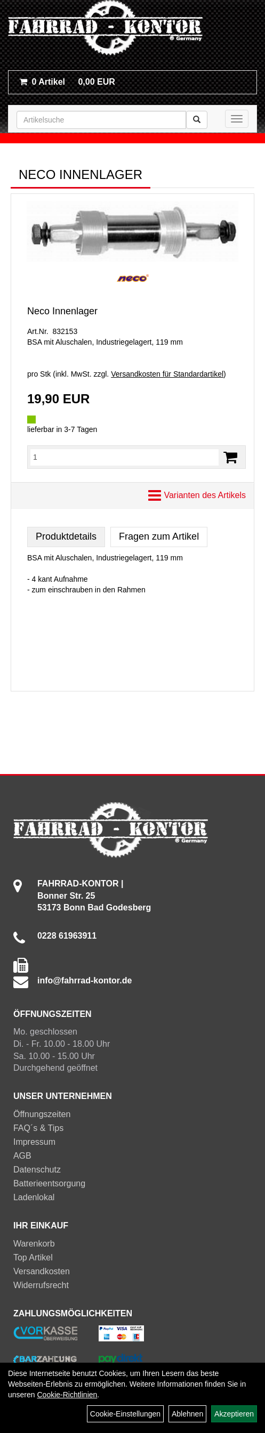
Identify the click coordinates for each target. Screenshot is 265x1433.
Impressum (34, 1141)
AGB (22, 1155)
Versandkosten (41, 1271)
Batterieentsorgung (49, 1183)
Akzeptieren (234, 1414)
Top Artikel (33, 1257)
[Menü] (236, 119)
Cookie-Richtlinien (67, 1394)
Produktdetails (66, 536)
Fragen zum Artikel (159, 536)
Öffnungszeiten (41, 1114)
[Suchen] (196, 120)
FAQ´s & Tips (38, 1128)
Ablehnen (187, 1414)
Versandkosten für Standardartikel (167, 374)
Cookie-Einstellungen (125, 1414)
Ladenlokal (33, 1197)
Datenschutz (37, 1169)
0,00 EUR (67, 81)
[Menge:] (124, 457)
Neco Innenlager (62, 311)
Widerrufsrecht (41, 1285)
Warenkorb (34, 1243)
